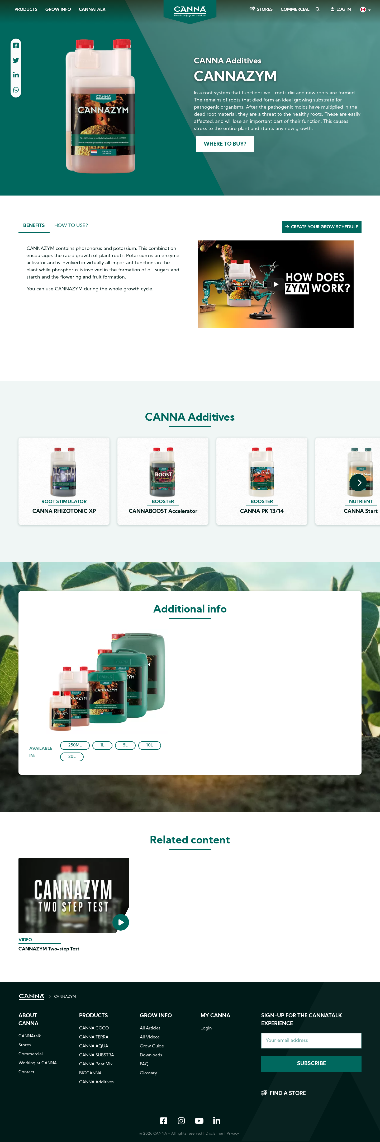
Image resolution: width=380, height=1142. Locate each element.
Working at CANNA (37, 1063)
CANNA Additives (96, 1082)
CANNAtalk (92, 10)
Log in (343, 10)
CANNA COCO (94, 1028)
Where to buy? (225, 144)
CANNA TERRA (93, 1037)
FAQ (144, 1064)
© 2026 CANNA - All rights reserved (170, 1134)
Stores (265, 10)
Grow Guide (152, 1046)
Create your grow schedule (324, 227)
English (365, 10)
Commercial (295, 10)
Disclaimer (214, 1134)
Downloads (151, 1055)
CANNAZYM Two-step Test (48, 949)
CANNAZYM (65, 997)
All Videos (150, 1037)
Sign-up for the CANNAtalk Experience (301, 1020)
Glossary (148, 1073)
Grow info (156, 1016)
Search (317, 9)
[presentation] (358, 482)
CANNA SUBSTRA (96, 1055)
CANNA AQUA (93, 1046)
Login (206, 1028)
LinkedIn (216, 1121)
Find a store (288, 1093)
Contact (26, 1072)
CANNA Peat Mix (96, 1064)
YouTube (199, 1121)
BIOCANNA (90, 1073)
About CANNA (28, 1020)
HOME (31, 997)
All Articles (150, 1028)
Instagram (181, 1121)
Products (26, 10)
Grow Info (58, 10)
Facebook (163, 1121)
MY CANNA (215, 1016)
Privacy (233, 1134)
